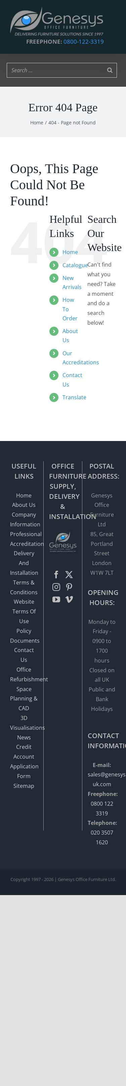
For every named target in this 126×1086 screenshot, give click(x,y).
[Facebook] (56, 574)
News (24, 737)
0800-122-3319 (84, 41)
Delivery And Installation (24, 563)
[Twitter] (69, 574)
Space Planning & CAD (24, 698)
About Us (24, 505)
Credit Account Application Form (24, 761)
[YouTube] (56, 599)
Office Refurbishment (24, 674)
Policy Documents (24, 635)
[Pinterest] (69, 587)
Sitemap (23, 786)
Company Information (24, 519)
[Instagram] (56, 587)
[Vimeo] (69, 599)
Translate (74, 397)
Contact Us (24, 654)
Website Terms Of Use (24, 611)
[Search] (110, 70)
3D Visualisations (24, 722)
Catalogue (75, 265)
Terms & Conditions (24, 587)
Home (70, 252)
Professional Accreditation (24, 539)
